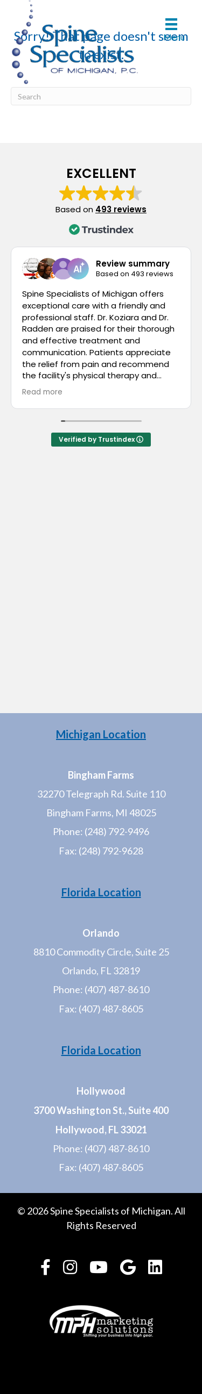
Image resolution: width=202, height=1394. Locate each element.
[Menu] (171, 29)
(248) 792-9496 (117, 831)
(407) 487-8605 (111, 1009)
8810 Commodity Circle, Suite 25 (101, 952)
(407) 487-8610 (117, 989)
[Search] (101, 96)
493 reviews (121, 209)
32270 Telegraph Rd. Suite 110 (101, 794)
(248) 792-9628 (111, 851)
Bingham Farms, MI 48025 (101, 812)
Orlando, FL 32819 (101, 970)
